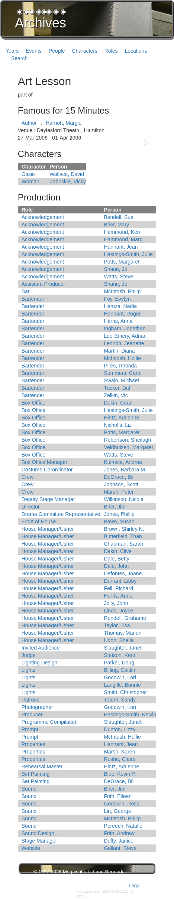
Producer (32, 714)
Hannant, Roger (122, 314)
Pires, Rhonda (120, 366)
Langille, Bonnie (122, 685)
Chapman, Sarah (123, 544)
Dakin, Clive (118, 551)
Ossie (28, 174)
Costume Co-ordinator (47, 470)
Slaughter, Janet (122, 648)
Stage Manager (39, 841)
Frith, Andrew (119, 833)
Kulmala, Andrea (123, 462)
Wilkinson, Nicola (124, 499)
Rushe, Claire (119, 759)
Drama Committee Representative (61, 514)
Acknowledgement (43, 217)
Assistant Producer (43, 284)
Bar (26, 291)
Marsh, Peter (118, 492)
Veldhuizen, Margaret (128, 447)
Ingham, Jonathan (124, 328)
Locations (136, 51)
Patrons (30, 700)
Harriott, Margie (63, 123)
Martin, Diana (119, 351)
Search (19, 58)
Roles (111, 51)
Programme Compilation (50, 722)
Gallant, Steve (120, 848)
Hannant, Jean (121, 247)
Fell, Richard (118, 588)
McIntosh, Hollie (122, 358)
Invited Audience (41, 648)
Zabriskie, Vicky (67, 181)
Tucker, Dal (117, 388)
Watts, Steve (118, 276)
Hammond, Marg (123, 239)
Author (29, 123)
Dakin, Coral (118, 403)
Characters (84, 51)
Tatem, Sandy (120, 700)
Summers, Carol (122, 373)
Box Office (33, 403)
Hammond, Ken (122, 232)
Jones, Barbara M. (125, 470)
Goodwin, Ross (121, 804)
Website (31, 848)
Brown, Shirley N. (124, 529)
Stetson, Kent (119, 655)
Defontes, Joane (123, 573)
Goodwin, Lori (120, 677)
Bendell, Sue (118, 217)
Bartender (33, 299)
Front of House (39, 521)
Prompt (30, 729)
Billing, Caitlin (119, 670)
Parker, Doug (119, 663)
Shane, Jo (115, 269)
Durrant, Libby (120, 581)
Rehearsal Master (42, 766)
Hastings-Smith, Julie (128, 254)
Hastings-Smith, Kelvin (130, 714)
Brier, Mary (116, 225)
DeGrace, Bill (119, 477)
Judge (29, 655)
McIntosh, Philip (122, 291)
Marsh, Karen (119, 752)
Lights (28, 670)
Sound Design (38, 833)
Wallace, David (66, 174)
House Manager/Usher (48, 529)
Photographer (37, 707)
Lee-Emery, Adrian (125, 336)
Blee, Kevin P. (120, 774)
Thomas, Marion (122, 633)
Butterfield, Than (123, 536)
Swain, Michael (121, 380)
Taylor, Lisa (117, 625)
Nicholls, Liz (118, 425)
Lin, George (117, 811)
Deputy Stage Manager (48, 499)
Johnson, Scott (121, 484)
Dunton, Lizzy (119, 729)
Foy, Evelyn (117, 299)
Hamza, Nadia (120, 306)
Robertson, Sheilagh (127, 440)
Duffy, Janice (118, 841)
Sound (29, 789)
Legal (135, 885)
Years (12, 51)
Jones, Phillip (119, 514)
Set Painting (36, 774)
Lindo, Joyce (118, 611)
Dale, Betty (116, 559)
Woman (30, 181)
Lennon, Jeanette (124, 343)
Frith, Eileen (118, 796)
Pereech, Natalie (123, 826)
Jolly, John (116, 603)
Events (34, 51)
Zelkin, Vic (116, 395)
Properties (33, 744)
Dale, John (116, 566)
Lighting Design (40, 663)
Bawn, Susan (119, 521)
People (57, 51)
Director (31, 507)
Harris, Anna (118, 321)
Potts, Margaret (121, 262)
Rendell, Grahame (125, 618)
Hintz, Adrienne (121, 418)
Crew (28, 477)
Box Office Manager (44, 462)
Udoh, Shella (118, 640)
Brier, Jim (114, 507)
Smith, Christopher (125, 692)
